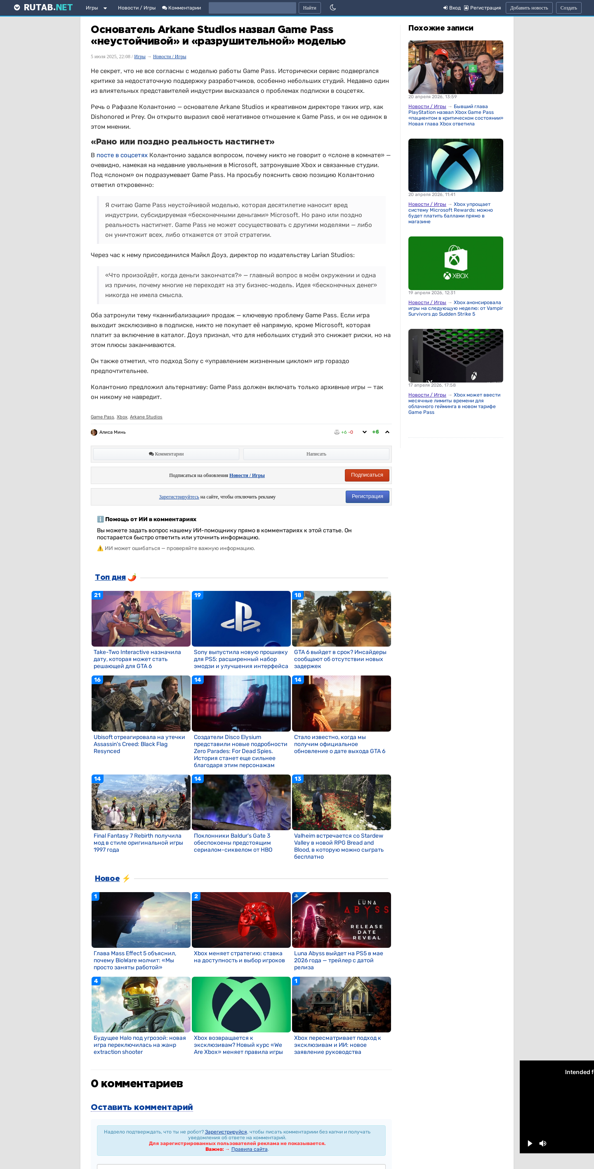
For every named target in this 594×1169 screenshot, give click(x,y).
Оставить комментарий (142, 1107)
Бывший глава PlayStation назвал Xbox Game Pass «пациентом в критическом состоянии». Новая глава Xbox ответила (456, 115)
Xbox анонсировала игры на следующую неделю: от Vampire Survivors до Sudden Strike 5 (457, 308)
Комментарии (181, 8)
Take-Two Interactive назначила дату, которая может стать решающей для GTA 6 (137, 659)
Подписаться (367, 475)
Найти (309, 8)
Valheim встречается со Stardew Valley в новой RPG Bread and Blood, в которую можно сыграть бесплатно (339, 846)
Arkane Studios (146, 417)
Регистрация (367, 496)
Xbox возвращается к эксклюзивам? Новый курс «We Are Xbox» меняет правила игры (238, 1045)
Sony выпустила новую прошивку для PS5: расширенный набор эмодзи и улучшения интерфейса (241, 659)
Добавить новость (529, 8)
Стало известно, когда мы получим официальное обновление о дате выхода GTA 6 (339, 744)
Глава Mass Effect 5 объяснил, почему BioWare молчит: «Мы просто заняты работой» (135, 960)
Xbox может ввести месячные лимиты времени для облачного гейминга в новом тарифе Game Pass (454, 403)
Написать (316, 454)
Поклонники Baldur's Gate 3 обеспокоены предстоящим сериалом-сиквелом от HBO (233, 842)
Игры (92, 8)
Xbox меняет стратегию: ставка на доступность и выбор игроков (239, 957)
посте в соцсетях (122, 155)
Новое (107, 879)
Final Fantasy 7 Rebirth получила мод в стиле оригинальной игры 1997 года (138, 842)
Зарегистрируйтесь (179, 497)
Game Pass (102, 417)
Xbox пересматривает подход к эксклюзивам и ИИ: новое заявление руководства (337, 1045)
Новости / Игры (137, 8)
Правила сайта (249, 1149)
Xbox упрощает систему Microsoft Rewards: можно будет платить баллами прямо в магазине (450, 212)
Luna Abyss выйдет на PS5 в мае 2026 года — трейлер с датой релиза (338, 960)
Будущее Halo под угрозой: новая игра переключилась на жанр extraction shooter (140, 1045)
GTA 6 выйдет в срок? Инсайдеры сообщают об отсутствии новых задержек (340, 659)
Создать (569, 8)
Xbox (122, 417)
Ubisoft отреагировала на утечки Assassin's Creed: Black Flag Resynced (139, 744)
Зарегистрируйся (226, 1132)
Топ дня (110, 577)
